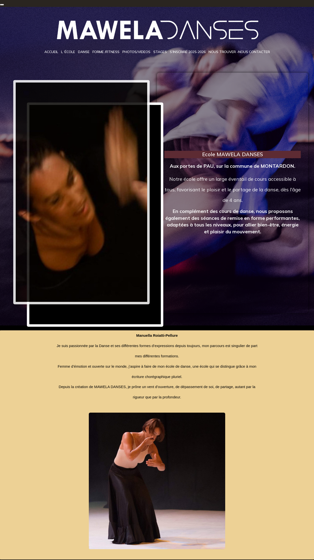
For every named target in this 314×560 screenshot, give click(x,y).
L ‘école (68, 52)
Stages (160, 52)
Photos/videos (136, 52)
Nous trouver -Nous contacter (239, 52)
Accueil (51, 52)
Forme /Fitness (105, 52)
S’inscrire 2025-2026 (188, 52)
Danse (84, 52)
